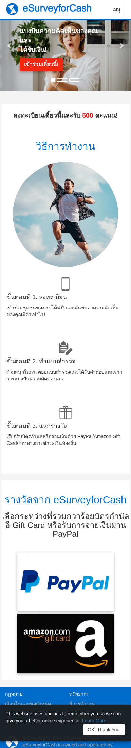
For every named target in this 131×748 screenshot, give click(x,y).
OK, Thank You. (104, 729)
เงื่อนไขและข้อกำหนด (28, 703)
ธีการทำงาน (82, 703)
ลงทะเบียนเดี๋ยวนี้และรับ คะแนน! (65, 115)
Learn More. (95, 720)
